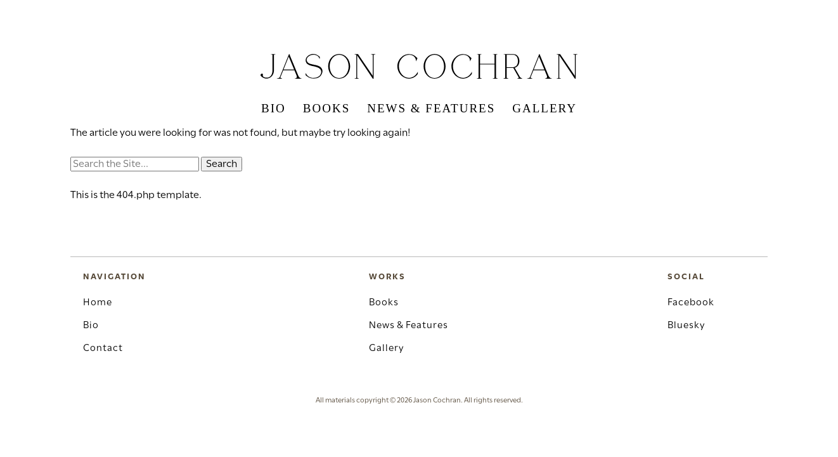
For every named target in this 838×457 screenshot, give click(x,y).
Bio (273, 108)
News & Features (431, 108)
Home (97, 303)
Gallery (544, 108)
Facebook (690, 303)
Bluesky (686, 326)
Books (326, 108)
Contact (103, 348)
